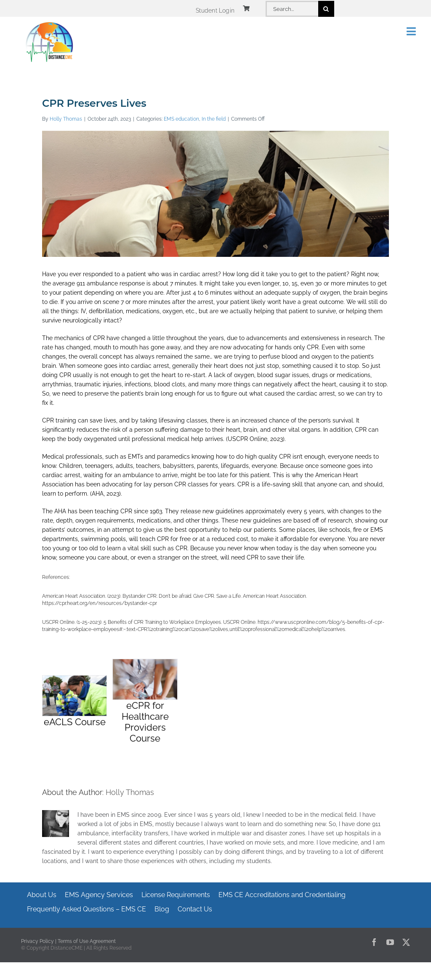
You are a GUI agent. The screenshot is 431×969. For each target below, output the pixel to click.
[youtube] (390, 942)
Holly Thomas (66, 119)
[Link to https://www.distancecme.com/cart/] (246, 8)
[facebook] (374, 942)
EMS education (181, 119)
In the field (214, 119)
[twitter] (406, 942)
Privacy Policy (37, 941)
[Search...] (292, 9)
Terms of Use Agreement (87, 941)
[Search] (326, 9)
